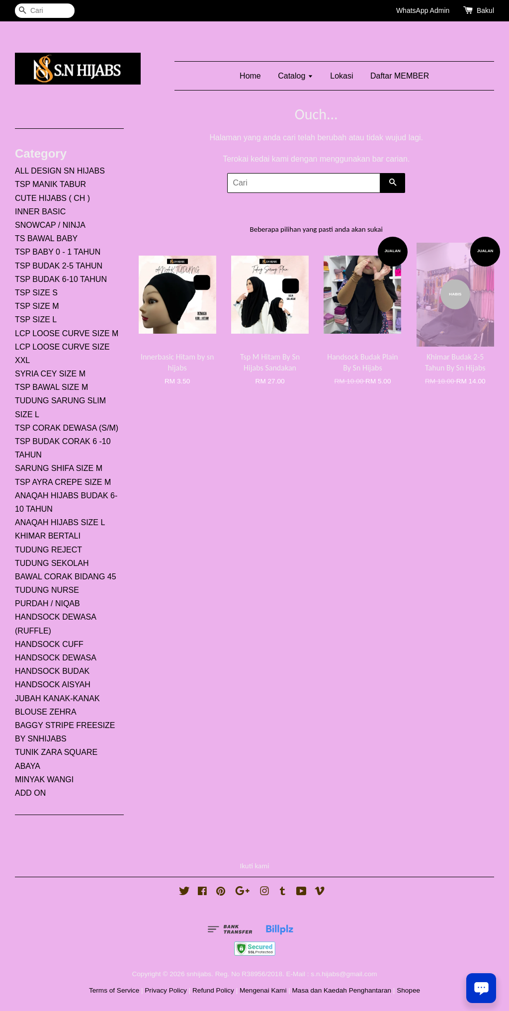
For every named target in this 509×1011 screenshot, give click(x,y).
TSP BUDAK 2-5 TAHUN (58, 266)
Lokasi (341, 76)
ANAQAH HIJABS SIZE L (60, 522)
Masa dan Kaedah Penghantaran (342, 990)
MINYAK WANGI (44, 779)
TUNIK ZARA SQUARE (56, 752)
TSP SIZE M (37, 306)
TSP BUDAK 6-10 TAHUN (61, 279)
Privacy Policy (166, 990)
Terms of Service (114, 990)
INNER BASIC (40, 211)
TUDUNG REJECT (48, 550)
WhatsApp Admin (422, 10)
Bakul (485, 10)
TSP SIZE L (36, 319)
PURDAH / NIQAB (47, 603)
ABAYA (27, 766)
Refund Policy (213, 990)
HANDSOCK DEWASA (55, 657)
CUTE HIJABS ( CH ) (52, 198)
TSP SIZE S (36, 292)
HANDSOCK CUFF (49, 644)
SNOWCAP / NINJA (50, 225)
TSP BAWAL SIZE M (51, 387)
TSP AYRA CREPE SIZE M (63, 482)
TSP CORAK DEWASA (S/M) (66, 428)
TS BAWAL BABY (46, 238)
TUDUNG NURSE (47, 590)
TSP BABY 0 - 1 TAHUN (57, 252)
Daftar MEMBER (399, 76)
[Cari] (45, 10)
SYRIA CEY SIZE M (50, 373)
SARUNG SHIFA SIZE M (58, 468)
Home (250, 76)
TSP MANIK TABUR (50, 184)
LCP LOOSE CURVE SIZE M (66, 333)
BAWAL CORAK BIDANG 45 (65, 576)
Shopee (408, 990)
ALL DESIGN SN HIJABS (60, 171)
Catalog (295, 76)
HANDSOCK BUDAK (52, 671)
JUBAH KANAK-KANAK (57, 698)
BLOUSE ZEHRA (46, 712)
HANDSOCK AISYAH (52, 684)
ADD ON (30, 793)
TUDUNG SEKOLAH (51, 563)
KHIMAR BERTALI (48, 536)
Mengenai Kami (263, 990)
